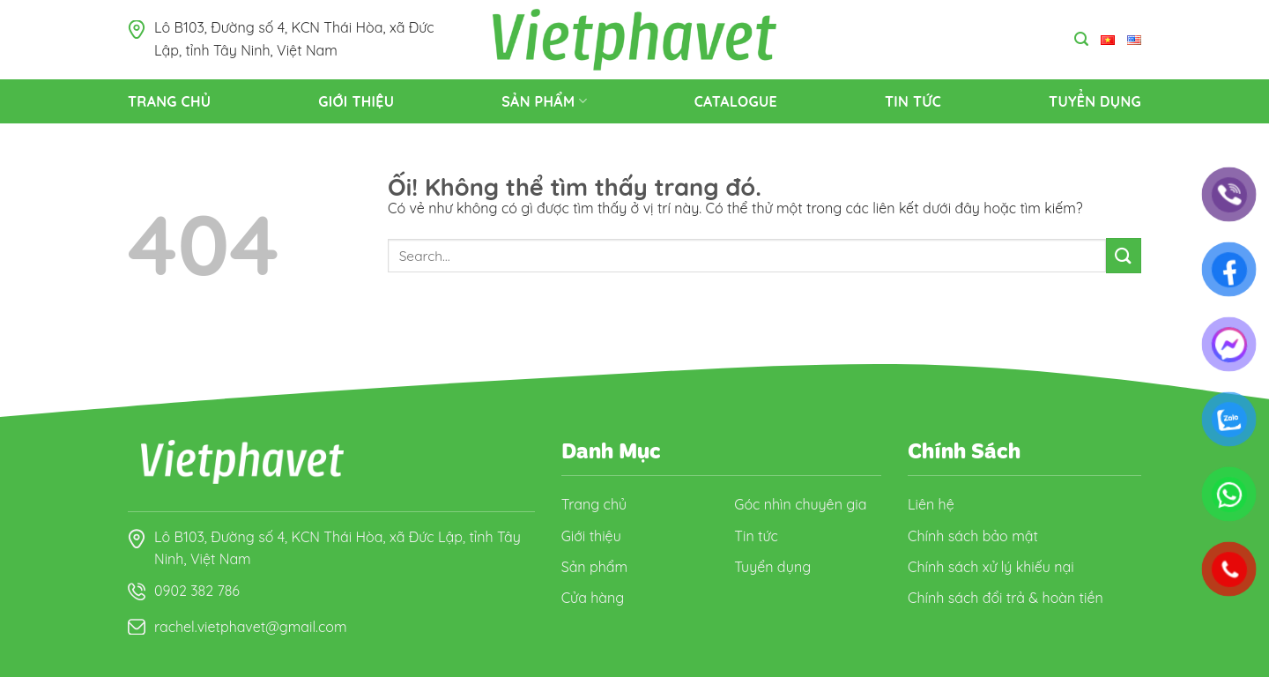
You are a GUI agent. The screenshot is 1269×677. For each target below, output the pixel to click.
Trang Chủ (169, 101)
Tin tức (913, 101)
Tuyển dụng (1095, 101)
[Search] (1081, 39)
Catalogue (735, 101)
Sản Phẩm (544, 101)
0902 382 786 (197, 590)
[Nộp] (1123, 255)
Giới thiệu (356, 101)
